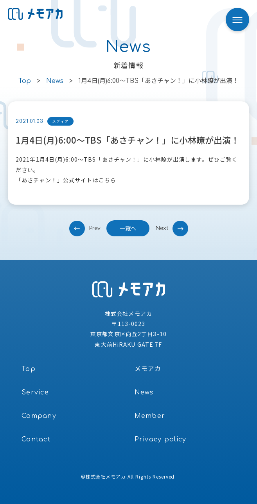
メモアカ (148, 369)
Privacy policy (161, 439)
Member (150, 415)
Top (29, 369)
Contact (36, 439)
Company (39, 415)
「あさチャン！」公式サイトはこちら (66, 180)
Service (35, 392)
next (162, 228)
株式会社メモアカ (106, 476)
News (144, 392)
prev (95, 228)
